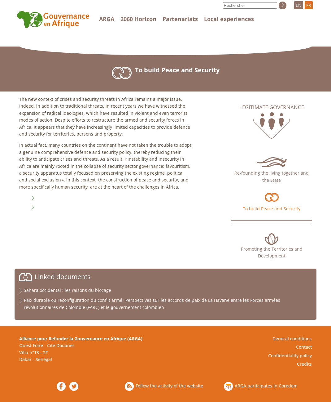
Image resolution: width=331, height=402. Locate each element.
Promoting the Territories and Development (272, 252)
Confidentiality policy (290, 356)
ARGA (106, 19)
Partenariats (180, 19)
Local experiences (229, 19)
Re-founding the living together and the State (271, 176)
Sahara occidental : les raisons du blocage (67, 290)
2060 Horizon (138, 19)
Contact (304, 347)
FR (308, 5)
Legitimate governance (271, 107)
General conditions (292, 339)
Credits (304, 364)
